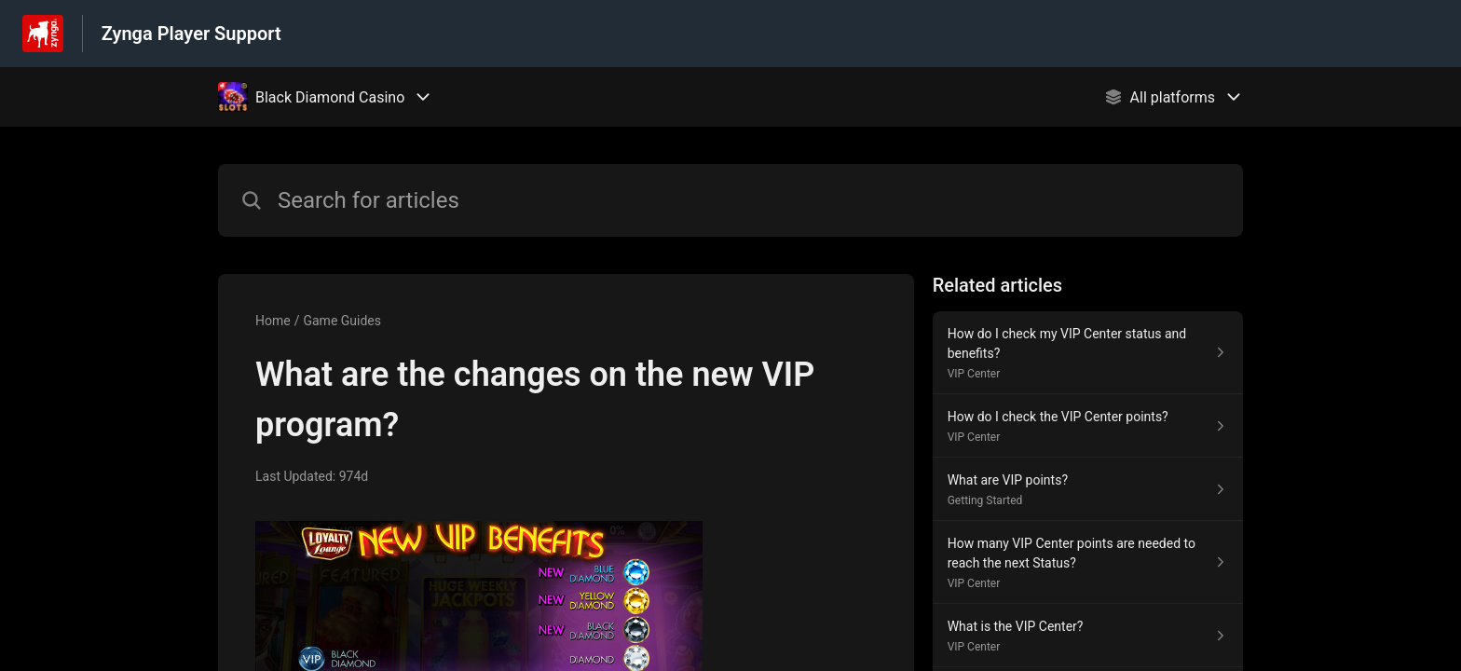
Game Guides (342, 320)
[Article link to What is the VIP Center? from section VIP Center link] (1088, 635)
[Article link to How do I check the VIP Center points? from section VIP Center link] (1088, 426)
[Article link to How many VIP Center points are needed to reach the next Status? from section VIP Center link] (1088, 562)
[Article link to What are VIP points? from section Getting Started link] (1088, 489)
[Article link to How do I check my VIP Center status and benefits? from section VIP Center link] (1088, 352)
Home (273, 320)
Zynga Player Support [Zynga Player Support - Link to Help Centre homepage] (191, 33)
